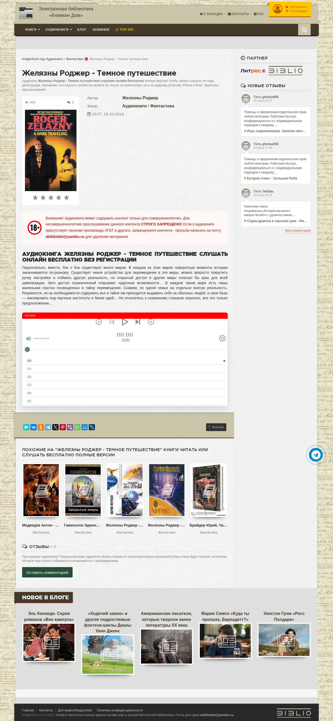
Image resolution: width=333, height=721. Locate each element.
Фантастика (162, 105)
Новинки (101, 29)
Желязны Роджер (140, 97)
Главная (28, 710)
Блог (81, 29)
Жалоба (216, 427)
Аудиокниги (134, 105)
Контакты (238, 14)
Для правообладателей (75, 710)
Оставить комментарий (47, 572)
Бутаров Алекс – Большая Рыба (270, 178)
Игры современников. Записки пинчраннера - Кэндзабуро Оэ (276, 131)
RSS (259, 14)
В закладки (211, 14)
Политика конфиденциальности (120, 710)
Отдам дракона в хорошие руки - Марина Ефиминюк (276, 221)
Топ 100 (124, 29)
